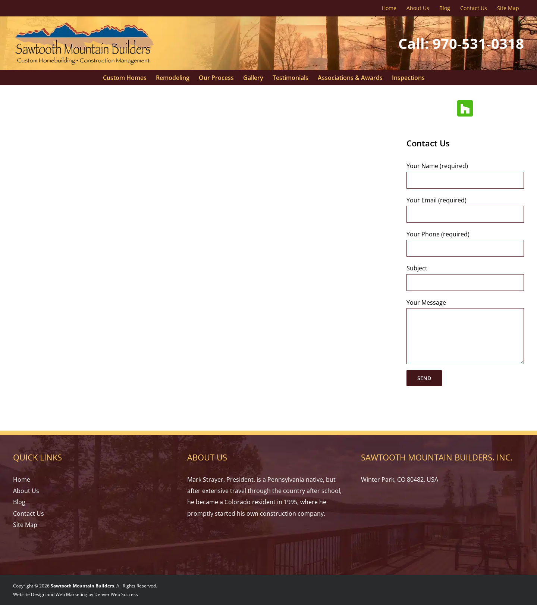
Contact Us (28, 513)
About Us (26, 491)
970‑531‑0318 (478, 43)
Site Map (25, 525)
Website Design (29, 594)
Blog (19, 502)
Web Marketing (71, 594)
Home (21, 479)
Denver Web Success (116, 594)
